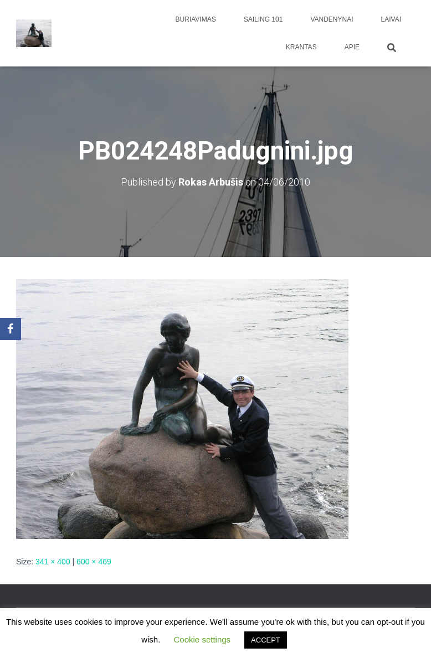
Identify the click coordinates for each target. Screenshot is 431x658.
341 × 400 (52, 561)
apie (352, 47)
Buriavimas (196, 19)
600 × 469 (93, 561)
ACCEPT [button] (265, 640)
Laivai (391, 19)
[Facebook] (10, 329)
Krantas (301, 47)
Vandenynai (331, 19)
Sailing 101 (263, 19)
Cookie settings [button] (202, 639)
